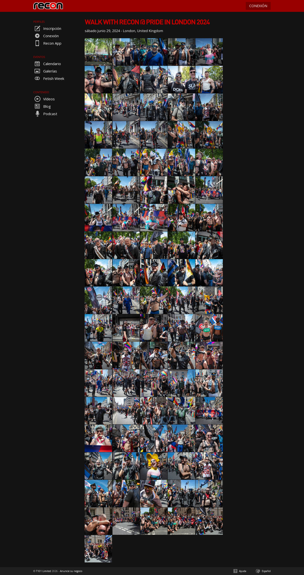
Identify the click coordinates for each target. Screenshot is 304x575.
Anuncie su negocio (71, 571)
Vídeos (44, 99)
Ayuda (242, 571)
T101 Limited (43, 571)
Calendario (47, 63)
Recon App (47, 43)
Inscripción (47, 28)
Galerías (45, 71)
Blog (42, 106)
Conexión (46, 35)
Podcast (45, 113)
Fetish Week (48, 78)
